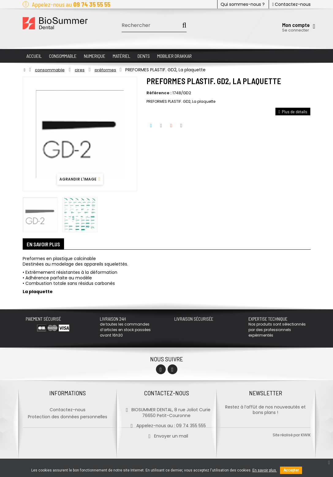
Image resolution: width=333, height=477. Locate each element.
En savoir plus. (264, 470)
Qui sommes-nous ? (243, 4)
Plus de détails (292, 111)
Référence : (159, 93)
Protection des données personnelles (67, 415)
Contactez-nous (291, 4)
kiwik (306, 452)
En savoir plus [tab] (45, 244)
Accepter (291, 470)
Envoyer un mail (166, 434)
